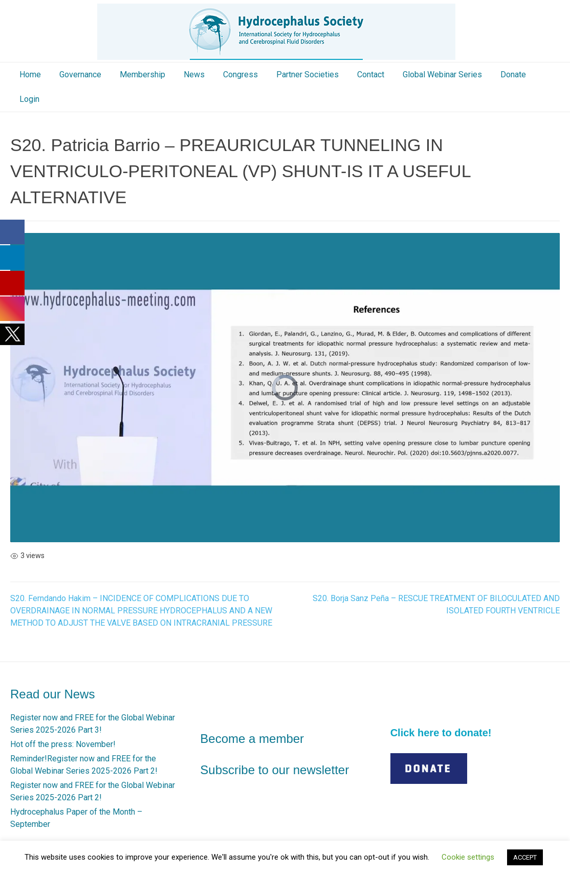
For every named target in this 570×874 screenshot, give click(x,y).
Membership (142, 74)
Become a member (252, 738)
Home (30, 74)
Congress (240, 74)
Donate (513, 74)
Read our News (52, 694)
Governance (80, 74)
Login (29, 99)
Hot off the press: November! (63, 744)
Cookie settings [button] (468, 857)
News (194, 74)
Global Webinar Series (442, 74)
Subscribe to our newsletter (274, 770)
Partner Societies (307, 74)
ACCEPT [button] (525, 857)
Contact (370, 74)
